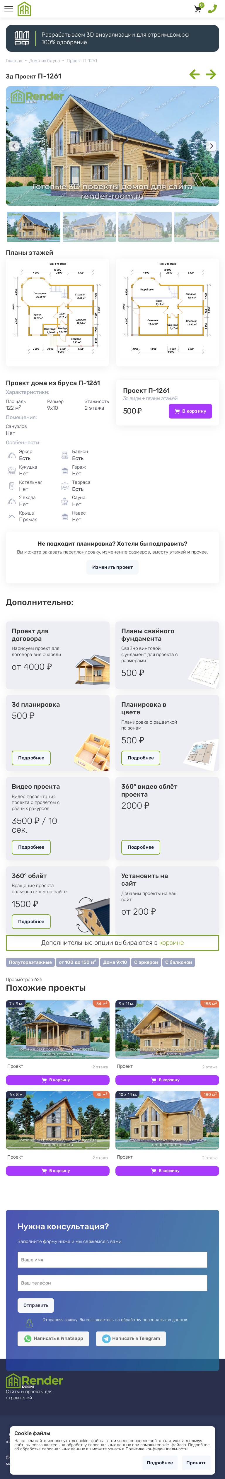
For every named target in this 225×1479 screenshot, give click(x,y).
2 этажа (57, 1066)
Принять (196, 1463)
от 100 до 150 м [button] (77, 962)
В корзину (194, 411)
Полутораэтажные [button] (30, 962)
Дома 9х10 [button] (115, 962)
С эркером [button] (146, 962)
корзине (171, 943)
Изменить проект (112, 567)
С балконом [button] (178, 962)
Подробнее (31, 758)
